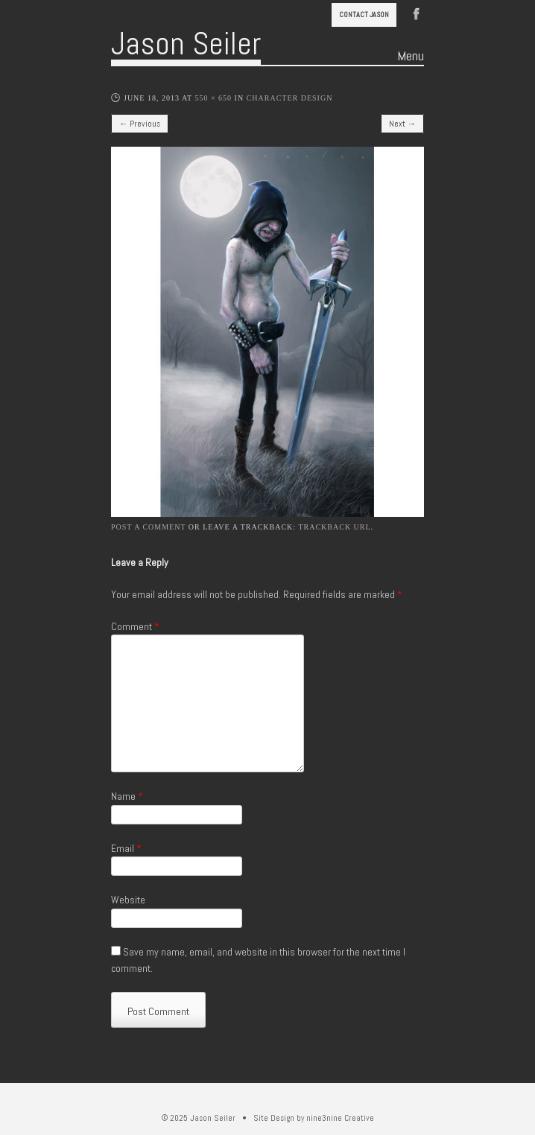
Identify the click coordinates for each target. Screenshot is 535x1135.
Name (127, 796)
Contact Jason (364, 14)
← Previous (139, 123)
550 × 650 (213, 98)
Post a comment (148, 527)
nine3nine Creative (340, 1118)
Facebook (416, 12)
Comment (135, 626)
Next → (402, 123)
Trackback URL (334, 527)
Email (126, 848)
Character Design (290, 98)
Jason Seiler (186, 43)
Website (128, 899)
